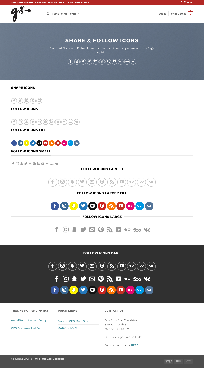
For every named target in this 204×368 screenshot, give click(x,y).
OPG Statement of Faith (27, 328)
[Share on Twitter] (20, 101)
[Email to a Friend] (26, 101)
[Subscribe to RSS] (108, 62)
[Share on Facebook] (14, 101)
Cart (74, 13)
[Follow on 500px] (127, 62)
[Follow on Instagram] (185, 2)
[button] (162, 13)
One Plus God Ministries (49, 358)
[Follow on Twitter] (188, 2)
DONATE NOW (67, 327)
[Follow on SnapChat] (83, 62)
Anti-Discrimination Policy (28, 320)
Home (55, 13)
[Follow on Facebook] (181, 2)
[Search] (48, 14)
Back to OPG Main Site (73, 321)
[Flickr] (121, 62)
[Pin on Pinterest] (33, 101)
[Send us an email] (191, 2)
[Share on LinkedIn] (39, 101)
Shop (64, 13)
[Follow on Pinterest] (102, 62)
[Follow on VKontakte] (133, 62)
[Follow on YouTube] (114, 62)
